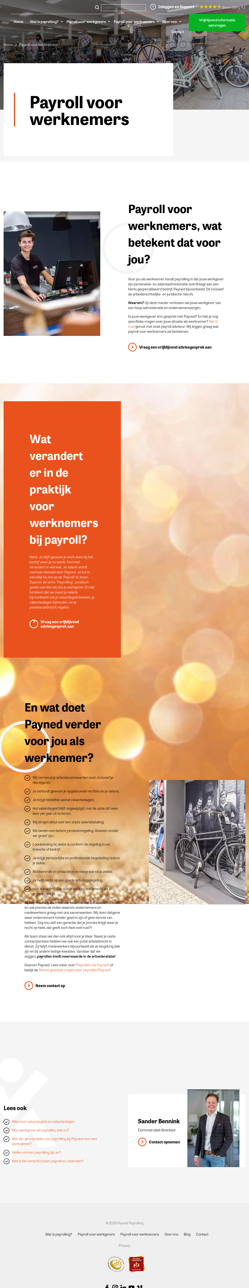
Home (18, 21)
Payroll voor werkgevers (86, 21)
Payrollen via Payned (92, 964)
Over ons (169, 21)
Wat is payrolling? (44, 21)
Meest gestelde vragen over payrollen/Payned (74, 969)
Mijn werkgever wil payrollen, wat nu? (40, 1130)
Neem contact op (50, 985)
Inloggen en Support (176, 6)
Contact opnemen (164, 1142)
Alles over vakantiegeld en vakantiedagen (43, 1121)
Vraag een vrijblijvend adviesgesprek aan (175, 347)
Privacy (124, 1245)
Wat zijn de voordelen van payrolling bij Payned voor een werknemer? (54, 1141)
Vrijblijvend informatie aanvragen (217, 22)
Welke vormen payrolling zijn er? (36, 1152)
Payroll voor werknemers (134, 21)
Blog (187, 1234)
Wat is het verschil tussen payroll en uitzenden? (48, 1161)
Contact (177, 31)
